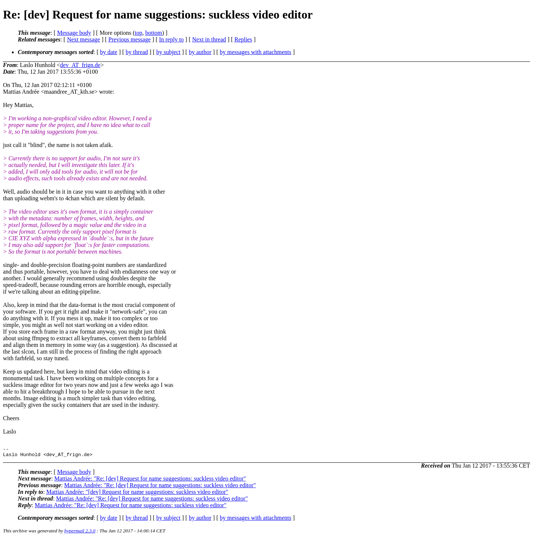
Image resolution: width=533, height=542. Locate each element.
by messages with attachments (255, 52)
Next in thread (209, 39)
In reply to (171, 39)
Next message (83, 39)
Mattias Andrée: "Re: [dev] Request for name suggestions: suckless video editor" (150, 481)
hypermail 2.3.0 (79, 533)
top (138, 33)
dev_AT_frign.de (80, 65)
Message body (74, 33)
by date (108, 52)
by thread (137, 52)
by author (200, 52)
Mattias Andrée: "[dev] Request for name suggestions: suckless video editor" (137, 494)
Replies (243, 39)
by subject (168, 52)
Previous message (129, 39)
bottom (153, 33)
